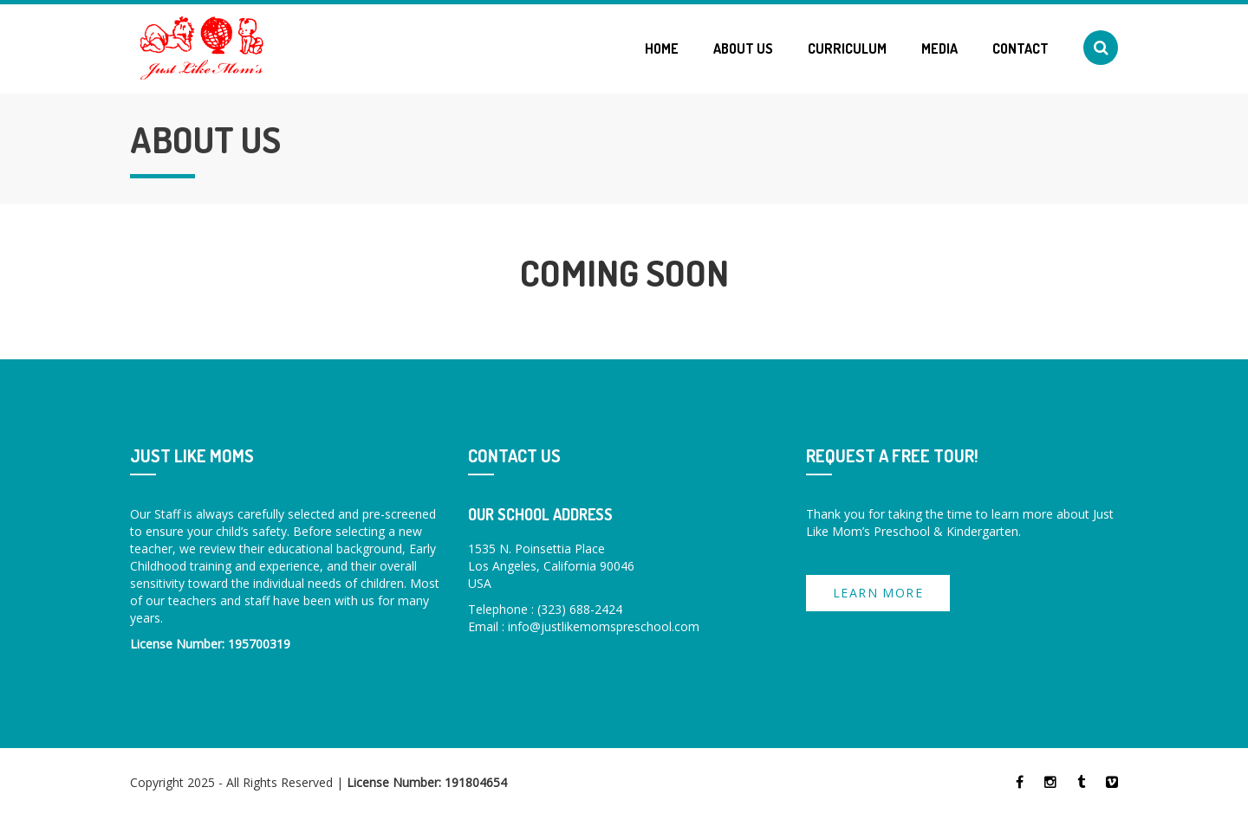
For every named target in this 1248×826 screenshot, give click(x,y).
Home (662, 48)
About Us (743, 48)
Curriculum (847, 48)
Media (939, 48)
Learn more (878, 592)
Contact (1020, 48)
